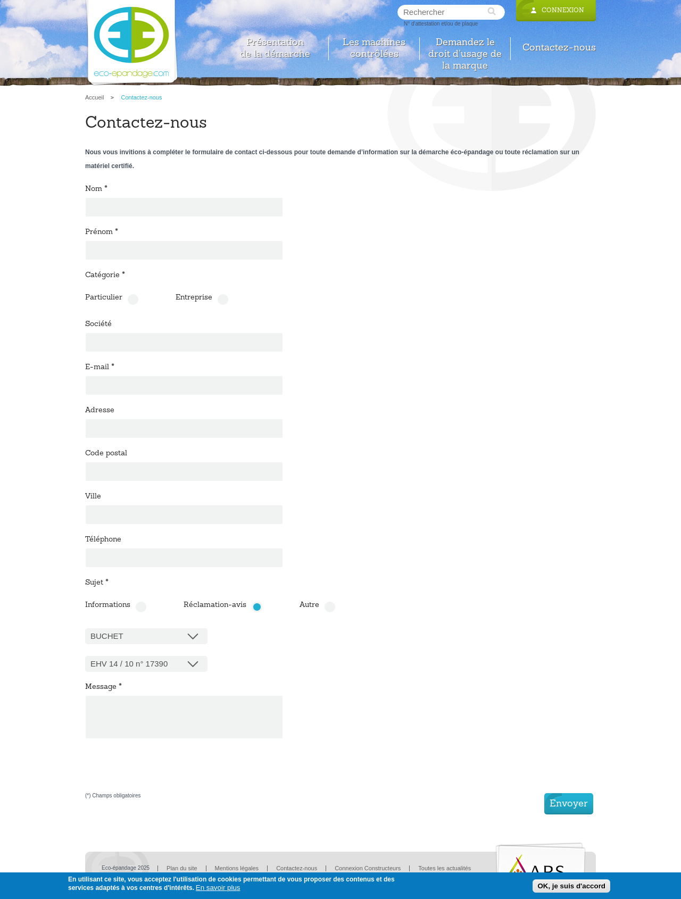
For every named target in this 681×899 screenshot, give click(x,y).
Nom (96, 189)
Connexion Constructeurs (368, 868)
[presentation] (166, 772)
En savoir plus (218, 888)
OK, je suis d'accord (571, 886)
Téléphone (103, 540)
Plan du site (182, 868)
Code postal (106, 453)
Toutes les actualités (444, 868)
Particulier (103, 298)
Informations (107, 605)
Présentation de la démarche (275, 49)
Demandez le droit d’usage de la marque (465, 49)
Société (98, 324)
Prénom (101, 232)
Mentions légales (237, 868)
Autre (309, 605)
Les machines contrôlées (374, 49)
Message (103, 687)
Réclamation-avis (215, 605)
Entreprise (194, 298)
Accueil (94, 97)
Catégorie (105, 275)
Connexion (563, 10)
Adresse (99, 410)
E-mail (99, 367)
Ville (93, 497)
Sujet (97, 583)
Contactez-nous (559, 48)
